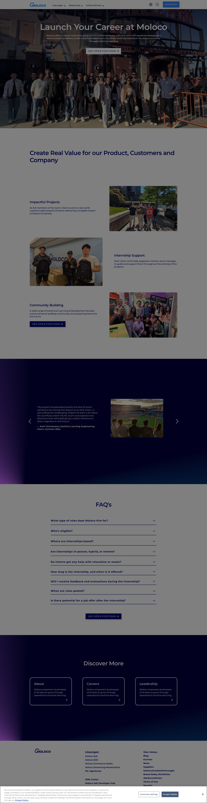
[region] (103, 794)
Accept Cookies (170, 794)
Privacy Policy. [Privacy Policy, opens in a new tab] (22, 800)
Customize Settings (149, 794)
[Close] (203, 794)
